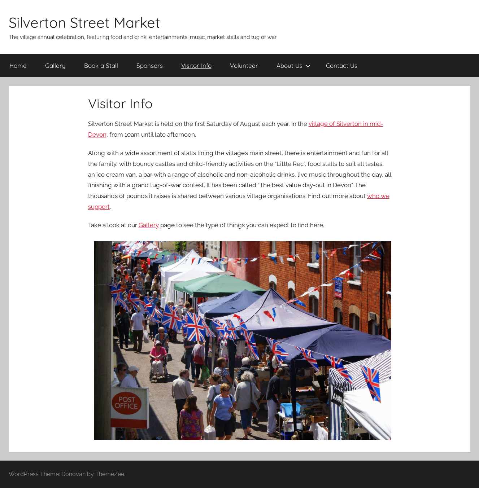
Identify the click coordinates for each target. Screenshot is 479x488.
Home (18, 65)
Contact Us (341, 65)
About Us (293, 65)
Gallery (55, 65)
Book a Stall (101, 65)
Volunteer (244, 65)
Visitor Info (196, 65)
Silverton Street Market (84, 22)
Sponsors (149, 65)
